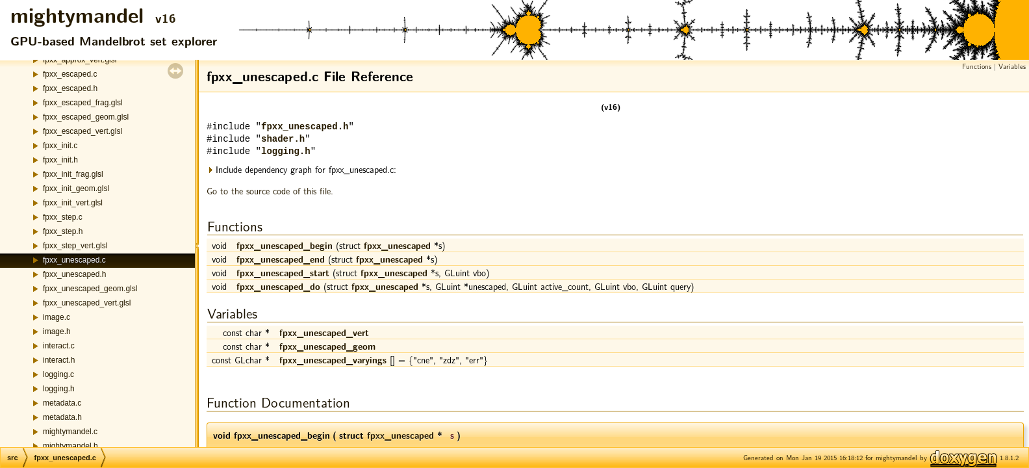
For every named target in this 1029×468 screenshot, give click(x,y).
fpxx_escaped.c (70, 74)
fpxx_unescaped (397, 245)
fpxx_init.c (60, 145)
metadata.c (62, 403)
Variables (1012, 66)
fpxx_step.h (63, 231)
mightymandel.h (70, 445)
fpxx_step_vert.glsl (75, 245)
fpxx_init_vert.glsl (73, 202)
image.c (56, 317)
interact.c (59, 345)
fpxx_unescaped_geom (327, 345)
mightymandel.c (70, 431)
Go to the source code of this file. (270, 190)
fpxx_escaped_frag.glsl (83, 102)
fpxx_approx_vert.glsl (79, 59)
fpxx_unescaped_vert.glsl (87, 302)
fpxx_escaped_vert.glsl (82, 131)
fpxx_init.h (60, 159)
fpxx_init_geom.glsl (76, 188)
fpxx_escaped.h (70, 88)
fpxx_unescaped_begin (284, 245)
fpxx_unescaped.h (74, 274)
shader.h (283, 139)
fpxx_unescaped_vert (324, 332)
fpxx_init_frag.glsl (73, 174)
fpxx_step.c (63, 217)
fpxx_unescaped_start (282, 272)
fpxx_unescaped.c (74, 260)
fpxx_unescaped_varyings (333, 359)
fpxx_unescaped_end (280, 258)
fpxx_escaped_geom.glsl (86, 117)
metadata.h (62, 417)
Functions (976, 66)
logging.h (59, 388)
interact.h (59, 360)
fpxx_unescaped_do (278, 286)
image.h (57, 331)
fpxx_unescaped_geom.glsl (90, 288)
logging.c (58, 374)
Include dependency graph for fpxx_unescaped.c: (301, 169)
